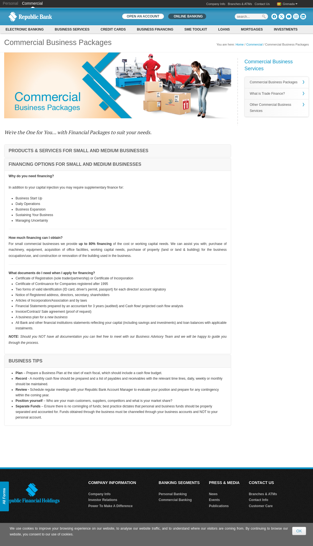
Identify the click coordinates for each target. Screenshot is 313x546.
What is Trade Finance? (267, 94)
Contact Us (262, 4)
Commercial (32, 3)
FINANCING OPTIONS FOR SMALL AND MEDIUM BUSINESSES (75, 164)
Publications (219, 506)
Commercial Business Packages (273, 82)
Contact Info (258, 500)
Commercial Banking (175, 500)
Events (214, 500)
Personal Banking (173, 494)
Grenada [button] (290, 4)
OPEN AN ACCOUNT (143, 16)
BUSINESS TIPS (25, 361)
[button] (4, 496)
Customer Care (261, 506)
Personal (11, 3)
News (213, 494)
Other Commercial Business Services (270, 108)
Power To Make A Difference (110, 506)
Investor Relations (102, 500)
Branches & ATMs (240, 4)
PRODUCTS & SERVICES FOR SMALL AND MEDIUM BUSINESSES (78, 150)
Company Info (215, 4)
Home (240, 44)
